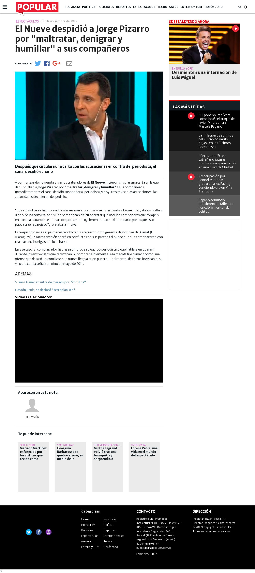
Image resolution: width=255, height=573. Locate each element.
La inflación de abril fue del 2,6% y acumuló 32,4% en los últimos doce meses (216, 141)
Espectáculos (144, 7)
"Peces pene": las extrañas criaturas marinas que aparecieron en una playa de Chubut (217, 161)
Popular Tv (88, 525)
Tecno (162, 7)
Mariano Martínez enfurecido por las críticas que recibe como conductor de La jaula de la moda (33, 457)
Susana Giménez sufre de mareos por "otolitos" (50, 282)
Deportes (123, 7)
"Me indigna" (65, 445)
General (86, 541)
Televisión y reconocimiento (113, 445)
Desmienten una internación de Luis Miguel (204, 75)
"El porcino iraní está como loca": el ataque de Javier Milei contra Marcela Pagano (217, 120)
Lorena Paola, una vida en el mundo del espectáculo (144, 452)
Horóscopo (214, 7)
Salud (173, 7)
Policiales (106, 7)
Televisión (32, 417)
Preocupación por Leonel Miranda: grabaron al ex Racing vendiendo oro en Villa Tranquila (215, 183)
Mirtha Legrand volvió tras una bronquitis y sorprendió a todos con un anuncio (105, 457)
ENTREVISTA (138, 445)
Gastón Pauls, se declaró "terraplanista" (45, 290)
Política (89, 7)
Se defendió (27, 445)
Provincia (72, 7)
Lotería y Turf (191, 7)
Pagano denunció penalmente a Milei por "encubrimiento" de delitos (216, 205)
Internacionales (114, 536)
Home (85, 519)
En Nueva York (182, 68)
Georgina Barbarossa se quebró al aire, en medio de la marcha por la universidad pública (70, 459)
